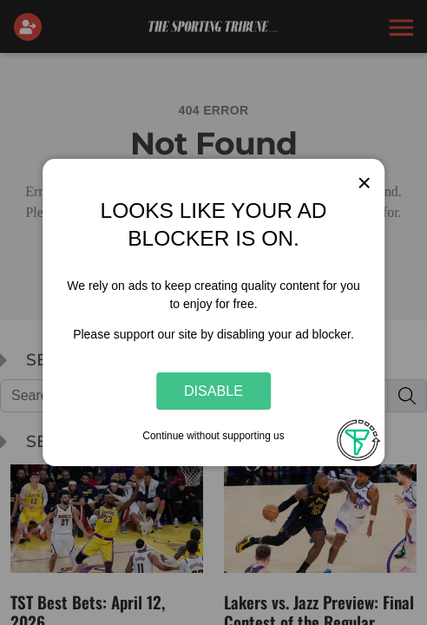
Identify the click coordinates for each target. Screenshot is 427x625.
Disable (213, 390)
